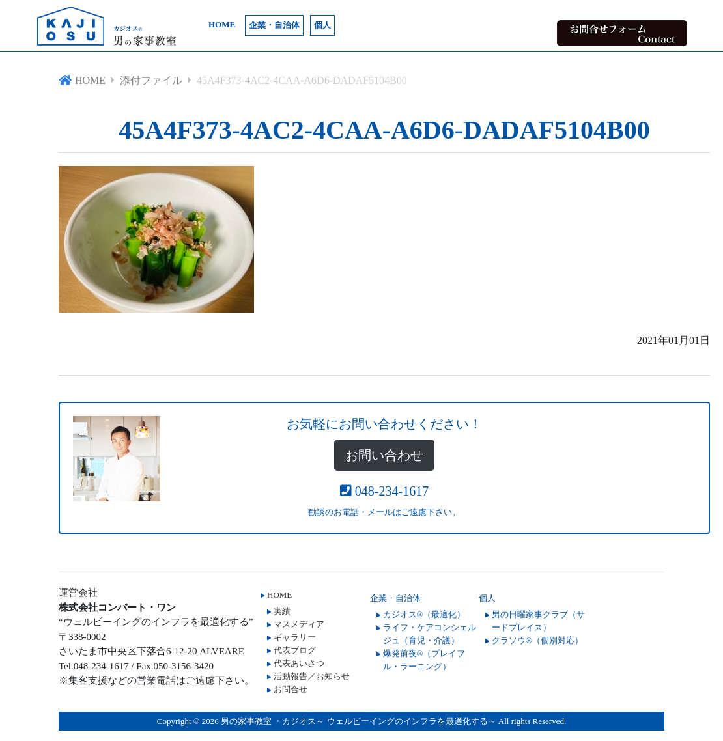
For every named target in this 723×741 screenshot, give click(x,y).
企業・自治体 (274, 25)
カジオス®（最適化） (424, 614)
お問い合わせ (384, 455)
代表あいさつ (299, 663)
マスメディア (299, 624)
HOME (221, 24)
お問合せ (290, 689)
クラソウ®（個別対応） (537, 640)
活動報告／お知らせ (312, 676)
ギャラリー (295, 637)
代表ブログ (295, 650)
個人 (322, 25)
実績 (282, 611)
